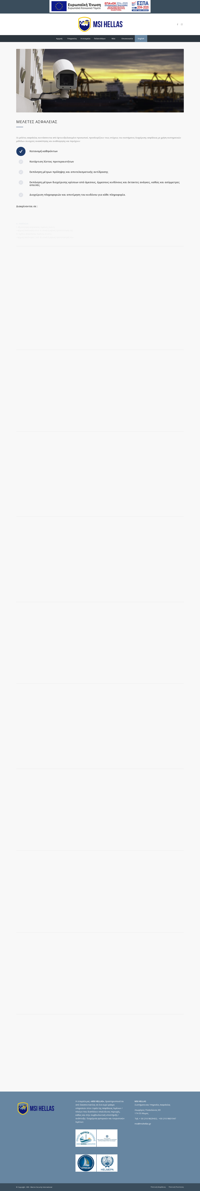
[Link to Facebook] (177, 24)
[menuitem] (59, 38)
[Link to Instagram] (182, 24)
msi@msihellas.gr (143, 1123)
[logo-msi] (100, 24)
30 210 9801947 (168, 1118)
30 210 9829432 (149, 1118)
